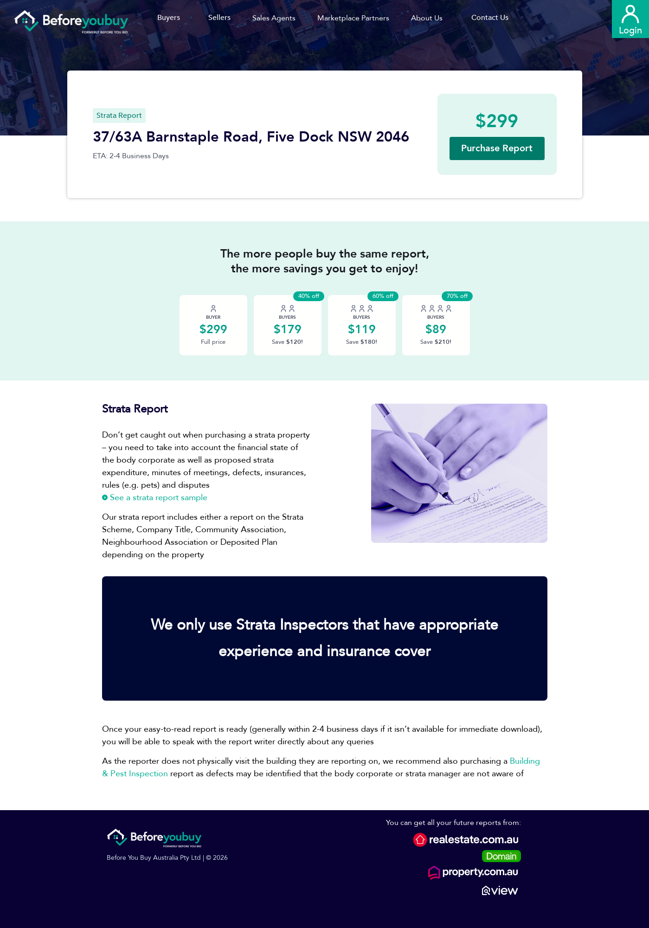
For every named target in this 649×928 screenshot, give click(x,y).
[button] (277, 18)
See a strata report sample (154, 497)
